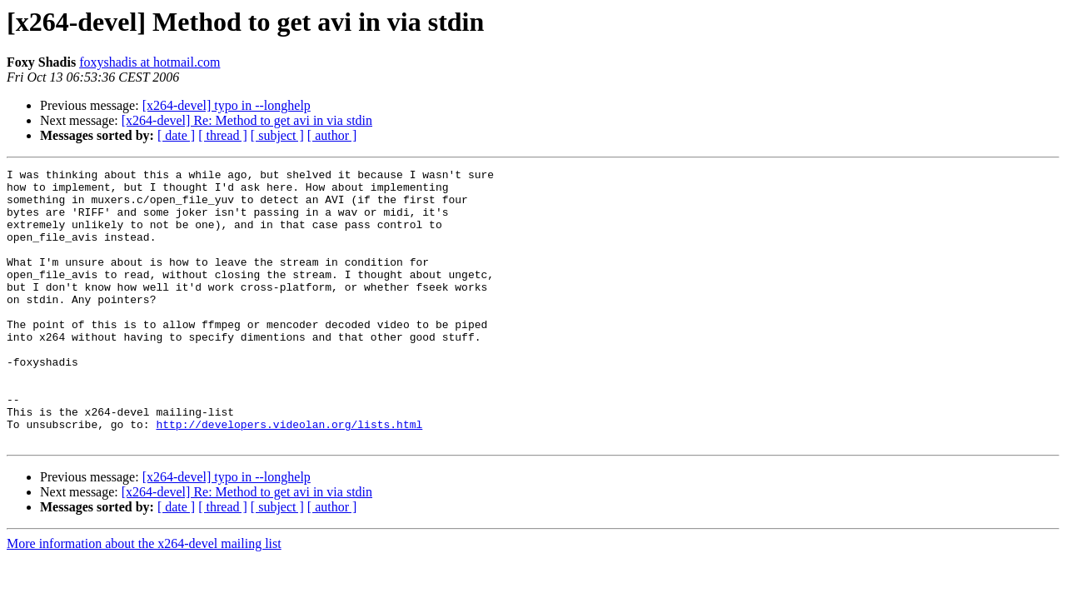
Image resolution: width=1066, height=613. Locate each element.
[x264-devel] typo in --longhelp (226, 105)
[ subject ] (277, 135)
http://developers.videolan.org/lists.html (289, 476)
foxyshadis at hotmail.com (149, 62)
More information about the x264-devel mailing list (144, 598)
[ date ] (176, 135)
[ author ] (332, 135)
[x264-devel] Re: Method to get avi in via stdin (247, 120)
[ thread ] (222, 135)
